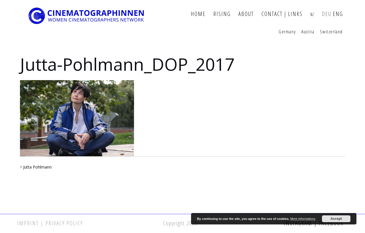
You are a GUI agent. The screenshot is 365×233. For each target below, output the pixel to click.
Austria (307, 32)
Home (198, 14)
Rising (222, 14)
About (246, 14)
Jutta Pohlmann (37, 167)
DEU (326, 14)
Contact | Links (282, 14)
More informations (302, 218)
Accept (336, 219)
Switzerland (331, 32)
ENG (338, 14)
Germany (287, 32)
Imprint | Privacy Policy (50, 223)
